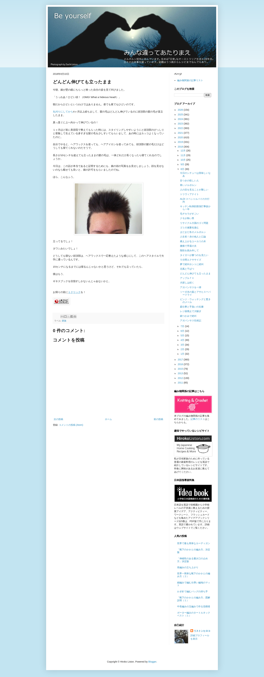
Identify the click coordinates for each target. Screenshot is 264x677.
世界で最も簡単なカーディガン (193, 543)
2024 (181, 119)
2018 (181, 146)
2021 (181, 133)
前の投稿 (158, 419)
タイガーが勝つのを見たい (194, 255)
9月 (182, 164)
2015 (181, 368)
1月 (182, 353)
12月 (183, 150)
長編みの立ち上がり (187, 567)
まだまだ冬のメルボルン (193, 232)
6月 (182, 331)
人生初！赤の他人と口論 (193, 236)
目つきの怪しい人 (189, 180)
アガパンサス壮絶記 (190, 320)
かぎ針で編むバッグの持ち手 (192, 591)
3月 (182, 344)
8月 (182, 169)
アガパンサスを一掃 (190, 287)
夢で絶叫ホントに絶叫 (192, 264)
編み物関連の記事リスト (190, 80)
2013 (181, 373)
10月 (183, 159)
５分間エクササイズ (190, 259)
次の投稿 (58, 419)
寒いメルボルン (188, 185)
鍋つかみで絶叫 (188, 316)
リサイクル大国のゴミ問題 (194, 223)
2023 (181, 123)
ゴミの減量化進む (189, 227)
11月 (183, 155)
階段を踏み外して (189, 250)
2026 (181, 109)
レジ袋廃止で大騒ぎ (190, 311)
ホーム (108, 419)
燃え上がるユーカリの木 (193, 241)
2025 (181, 114)
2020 (181, 137)
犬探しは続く (187, 282)
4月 (182, 340)
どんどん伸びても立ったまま (195, 273)
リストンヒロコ (202, 631)
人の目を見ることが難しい (194, 189)
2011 (181, 382)
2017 (181, 359)
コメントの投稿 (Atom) (71, 425)
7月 (182, 326)
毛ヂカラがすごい (189, 213)
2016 (181, 364)
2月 (182, 349)
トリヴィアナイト (189, 194)
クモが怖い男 (187, 218)
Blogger (152, 661)
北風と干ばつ (187, 268)
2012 (181, 378)
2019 (181, 142)
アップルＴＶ (187, 278)
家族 (64, 321)
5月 (182, 335)
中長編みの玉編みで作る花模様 (193, 606)
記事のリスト (198, 419)
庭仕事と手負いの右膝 (192, 306)
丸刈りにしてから (63, 111)
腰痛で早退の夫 (188, 246)
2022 (181, 128)
